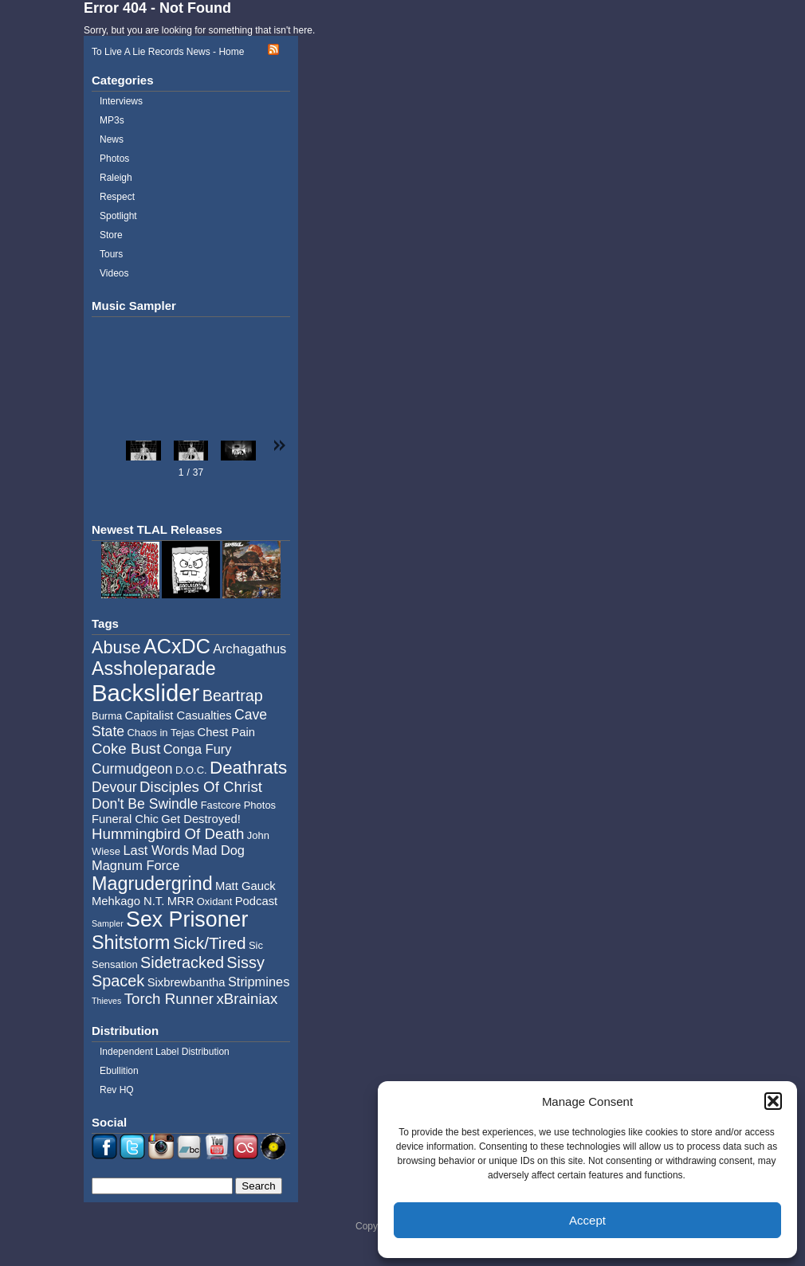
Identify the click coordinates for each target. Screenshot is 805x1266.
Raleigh (116, 177)
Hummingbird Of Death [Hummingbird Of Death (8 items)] (168, 833)
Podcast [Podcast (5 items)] (256, 901)
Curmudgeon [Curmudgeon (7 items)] (132, 769)
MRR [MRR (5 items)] (180, 901)
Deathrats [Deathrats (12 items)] (248, 768)
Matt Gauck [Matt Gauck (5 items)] (245, 886)
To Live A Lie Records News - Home (168, 51)
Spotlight (118, 215)
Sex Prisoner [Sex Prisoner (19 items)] (187, 919)
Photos (114, 158)
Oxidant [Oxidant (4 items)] (215, 901)
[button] (773, 1101)
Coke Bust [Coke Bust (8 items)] (126, 748)
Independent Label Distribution (165, 1051)
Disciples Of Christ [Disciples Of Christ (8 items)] (200, 786)
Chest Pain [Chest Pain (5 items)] (226, 732)
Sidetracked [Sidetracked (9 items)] (182, 962)
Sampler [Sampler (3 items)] (108, 923)
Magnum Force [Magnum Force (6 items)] (135, 865)
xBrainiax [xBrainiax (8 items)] (246, 998)
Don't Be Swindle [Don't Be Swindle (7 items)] (145, 804)
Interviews (121, 101)
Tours (111, 254)
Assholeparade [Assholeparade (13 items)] (154, 668)
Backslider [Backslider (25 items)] (145, 693)
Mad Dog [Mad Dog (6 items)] (218, 850)
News (112, 139)
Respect (117, 196)
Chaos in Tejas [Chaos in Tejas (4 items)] (160, 733)
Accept (587, 1220)
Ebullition (119, 1070)
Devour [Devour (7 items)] (114, 787)
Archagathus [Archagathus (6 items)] (249, 648)
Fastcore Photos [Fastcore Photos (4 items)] (238, 805)
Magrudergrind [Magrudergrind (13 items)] (152, 883)
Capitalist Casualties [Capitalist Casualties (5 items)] (178, 715)
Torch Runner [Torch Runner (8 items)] (169, 998)
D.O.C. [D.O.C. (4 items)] (191, 770)
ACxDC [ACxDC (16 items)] (176, 646)
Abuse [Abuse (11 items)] (116, 647)
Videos (114, 273)
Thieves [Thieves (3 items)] (106, 1000)
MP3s (112, 120)
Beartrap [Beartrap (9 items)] (232, 695)
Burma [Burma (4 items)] (107, 716)
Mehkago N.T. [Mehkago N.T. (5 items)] (128, 901)
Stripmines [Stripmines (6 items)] (259, 981)
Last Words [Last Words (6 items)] (156, 850)
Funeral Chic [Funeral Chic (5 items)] (125, 819)
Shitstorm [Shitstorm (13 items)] (131, 942)
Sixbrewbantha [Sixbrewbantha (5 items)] (186, 982)
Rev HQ (117, 1090)
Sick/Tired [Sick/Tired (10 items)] (209, 943)
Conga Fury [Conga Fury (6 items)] (197, 749)
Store (111, 235)
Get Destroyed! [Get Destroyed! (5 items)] (201, 819)
